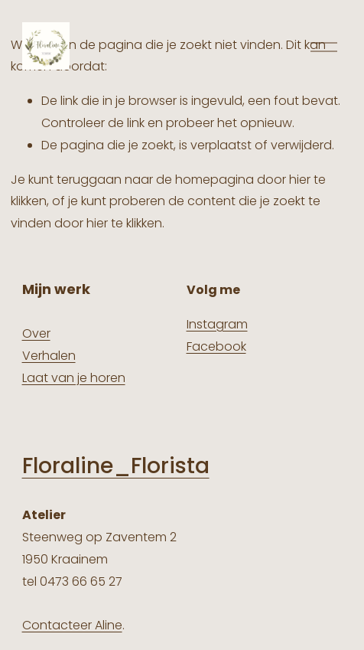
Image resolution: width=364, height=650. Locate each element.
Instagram (217, 324)
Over (36, 333)
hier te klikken (124, 223)
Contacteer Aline (72, 625)
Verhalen (49, 355)
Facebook (216, 346)
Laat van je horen (73, 378)
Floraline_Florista (116, 466)
